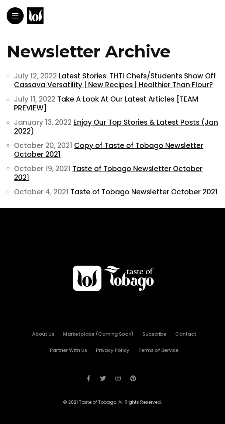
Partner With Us (68, 350)
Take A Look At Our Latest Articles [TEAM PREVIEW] (106, 103)
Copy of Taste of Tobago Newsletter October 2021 (108, 150)
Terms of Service (158, 350)
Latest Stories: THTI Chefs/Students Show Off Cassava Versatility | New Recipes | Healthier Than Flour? (115, 80)
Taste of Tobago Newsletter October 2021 (108, 173)
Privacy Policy (112, 350)
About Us (43, 334)
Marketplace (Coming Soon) (98, 334)
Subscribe (154, 334)
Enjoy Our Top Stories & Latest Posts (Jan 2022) (116, 126)
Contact (185, 334)
